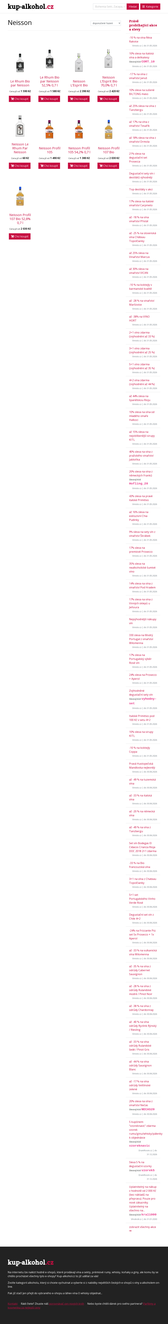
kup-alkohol (30, 6)
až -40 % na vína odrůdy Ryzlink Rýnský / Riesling (143, 1026)
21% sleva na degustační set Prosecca (138, 157)
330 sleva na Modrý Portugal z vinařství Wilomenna (141, 639)
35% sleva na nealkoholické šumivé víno (142, 567)
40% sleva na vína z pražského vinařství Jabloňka (141, 455)
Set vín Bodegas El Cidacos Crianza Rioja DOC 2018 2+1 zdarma (142, 847)
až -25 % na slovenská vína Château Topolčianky (142, 237)
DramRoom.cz (145, 1150)
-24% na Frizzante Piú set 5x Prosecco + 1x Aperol (142, 934)
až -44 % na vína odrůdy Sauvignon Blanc (140, 1065)
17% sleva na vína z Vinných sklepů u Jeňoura (141, 603)
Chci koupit (19, 99)
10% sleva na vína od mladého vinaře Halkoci (141, 416)
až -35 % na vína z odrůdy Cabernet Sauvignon (140, 970)
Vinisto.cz (137, 45)
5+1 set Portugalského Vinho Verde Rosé (142, 898)
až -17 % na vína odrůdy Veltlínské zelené (139, 1085)
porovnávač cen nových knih (66, 1303)
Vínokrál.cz (136, 1219)
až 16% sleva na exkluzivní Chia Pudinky (138, 516)
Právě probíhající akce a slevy (143, 25)
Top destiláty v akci (141, 189)
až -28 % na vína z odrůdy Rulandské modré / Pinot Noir (140, 990)
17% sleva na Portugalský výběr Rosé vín (140, 659)
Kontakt (13, 1303)
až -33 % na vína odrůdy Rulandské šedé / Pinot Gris (140, 1045)
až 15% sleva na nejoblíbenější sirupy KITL (142, 435)
